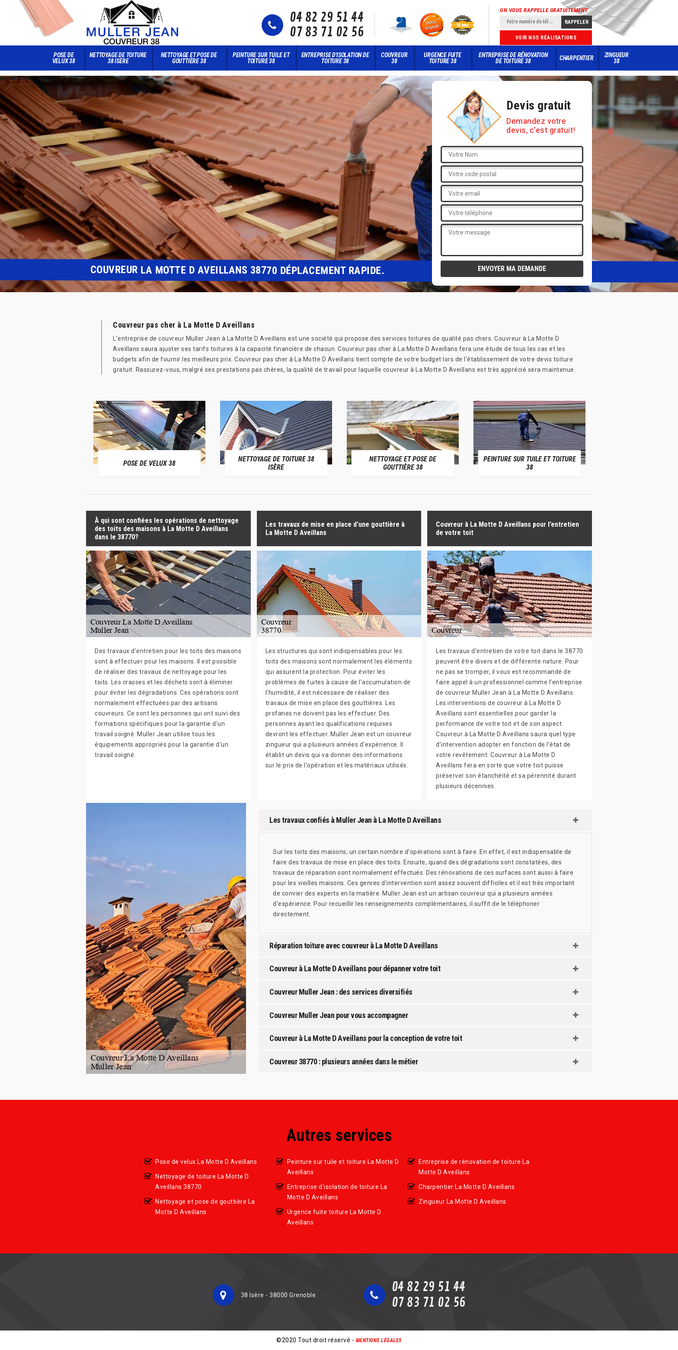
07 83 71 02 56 (327, 32)
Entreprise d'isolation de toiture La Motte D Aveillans (337, 1192)
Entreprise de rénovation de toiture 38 (513, 58)
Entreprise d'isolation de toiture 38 (335, 58)
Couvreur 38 (394, 58)
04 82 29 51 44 (327, 18)
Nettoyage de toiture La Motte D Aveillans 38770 (202, 1181)
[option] (149, 438)
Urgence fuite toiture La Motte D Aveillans (334, 1217)
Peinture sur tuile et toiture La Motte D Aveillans (343, 1167)
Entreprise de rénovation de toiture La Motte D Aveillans (474, 1167)
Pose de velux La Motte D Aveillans (206, 1161)
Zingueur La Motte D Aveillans (462, 1201)
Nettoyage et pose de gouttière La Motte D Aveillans (205, 1206)
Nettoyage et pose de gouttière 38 (189, 58)
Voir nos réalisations (546, 38)
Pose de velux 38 (63, 58)
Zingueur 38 (616, 58)
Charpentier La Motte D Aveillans (467, 1186)
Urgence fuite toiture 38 (442, 58)
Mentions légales (379, 1340)
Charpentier (577, 58)
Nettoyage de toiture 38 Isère (118, 58)
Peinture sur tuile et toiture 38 (261, 58)
